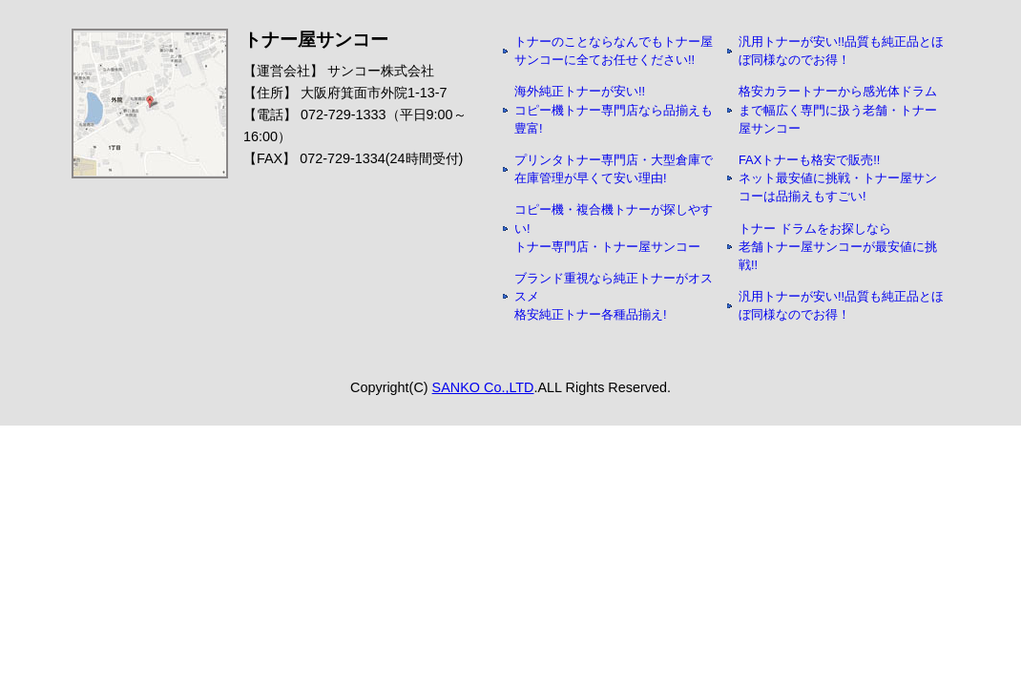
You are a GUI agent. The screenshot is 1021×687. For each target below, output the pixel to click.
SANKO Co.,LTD (483, 387)
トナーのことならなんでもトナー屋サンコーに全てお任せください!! (613, 50)
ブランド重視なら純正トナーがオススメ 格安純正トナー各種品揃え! (613, 296)
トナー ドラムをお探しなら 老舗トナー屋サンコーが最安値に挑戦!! (838, 246)
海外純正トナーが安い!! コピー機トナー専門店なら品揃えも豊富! (613, 109)
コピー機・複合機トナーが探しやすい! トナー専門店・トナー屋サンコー (613, 227)
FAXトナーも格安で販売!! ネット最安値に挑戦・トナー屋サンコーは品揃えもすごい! (838, 178)
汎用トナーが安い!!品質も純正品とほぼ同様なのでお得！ (841, 50)
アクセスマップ (150, 103)
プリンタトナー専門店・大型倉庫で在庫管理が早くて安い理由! (613, 169)
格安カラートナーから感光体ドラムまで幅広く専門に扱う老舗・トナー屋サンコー (838, 109)
